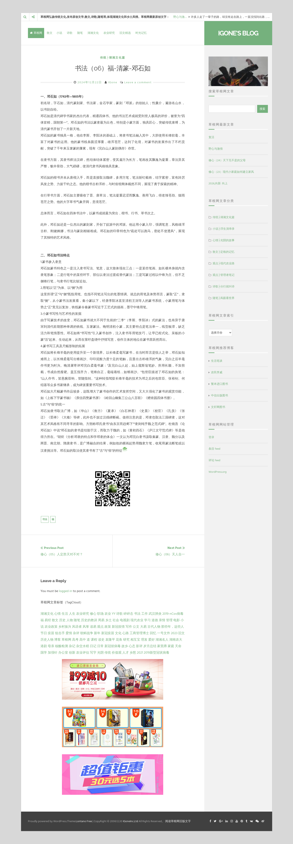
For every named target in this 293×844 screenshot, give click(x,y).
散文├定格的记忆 (223, 252)
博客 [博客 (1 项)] (57, 639)
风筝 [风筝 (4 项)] (86, 626)
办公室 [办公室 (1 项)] (63, 652)
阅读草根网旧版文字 (178, 821)
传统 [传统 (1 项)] (107, 652)
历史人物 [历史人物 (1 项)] (46, 639)
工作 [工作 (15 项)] (144, 613)
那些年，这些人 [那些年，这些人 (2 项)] (172, 626)
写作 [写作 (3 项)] (129, 626)
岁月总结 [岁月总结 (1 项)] (149, 646)
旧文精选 (125, 33)
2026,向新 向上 (218, 183)
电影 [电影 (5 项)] (176, 620)
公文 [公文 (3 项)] (136, 626)
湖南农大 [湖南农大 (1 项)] (175, 639)
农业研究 (109, 33)
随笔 (80, 33)
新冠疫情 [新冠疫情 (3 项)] (118, 626)
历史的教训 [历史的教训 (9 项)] (89, 620)
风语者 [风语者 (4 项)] (77, 626)
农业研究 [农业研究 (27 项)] (82, 613)
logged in (65, 591)
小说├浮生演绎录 (223, 228)
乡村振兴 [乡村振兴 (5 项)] (64, 626)
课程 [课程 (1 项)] (94, 639)
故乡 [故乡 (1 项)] (124, 646)
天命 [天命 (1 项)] (178, 646)
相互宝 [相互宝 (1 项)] (135, 639)
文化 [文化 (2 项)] (118, 633)
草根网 (36, 33)
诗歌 (69, 33)
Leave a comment (138, 82)
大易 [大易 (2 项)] (143, 626)
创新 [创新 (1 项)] (72, 652)
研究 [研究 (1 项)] (126, 639)
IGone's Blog (238, 33)
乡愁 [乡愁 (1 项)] (133, 652)
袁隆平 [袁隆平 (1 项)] (110, 639)
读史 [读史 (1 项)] (101, 639)
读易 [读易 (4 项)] (93, 626)
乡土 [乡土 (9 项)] (108, 620)
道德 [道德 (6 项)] (154, 620)
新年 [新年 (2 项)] (97, 633)
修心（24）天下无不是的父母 (227, 160)
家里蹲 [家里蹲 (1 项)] (162, 646)
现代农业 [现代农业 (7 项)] (136, 620)
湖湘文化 (93, 33)
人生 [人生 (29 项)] (72, 613)
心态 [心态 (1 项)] (132, 646)
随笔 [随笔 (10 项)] (77, 620)
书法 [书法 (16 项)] (137, 613)
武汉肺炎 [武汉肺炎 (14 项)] (155, 613)
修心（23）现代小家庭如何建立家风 (231, 172)
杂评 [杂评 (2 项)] (76, 633)
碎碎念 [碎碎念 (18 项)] (128, 613)
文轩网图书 (218, 407)
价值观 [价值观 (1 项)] (116, 652)
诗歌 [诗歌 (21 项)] (119, 613)
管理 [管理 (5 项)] (169, 620)
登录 (211, 437)
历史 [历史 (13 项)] (62, 620)
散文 (49, 33)
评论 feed (214, 460)
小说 (59, 33)
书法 (44, 519)
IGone (112, 82)
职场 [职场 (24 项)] (100, 613)
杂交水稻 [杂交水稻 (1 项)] (82, 646)
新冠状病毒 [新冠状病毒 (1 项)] (112, 646)
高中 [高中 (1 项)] (82, 639)
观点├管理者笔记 (223, 275)
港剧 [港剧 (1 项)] (43, 646)
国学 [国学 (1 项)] (43, 652)
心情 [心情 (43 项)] (57, 613)
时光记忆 (141, 33)
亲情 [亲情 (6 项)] (162, 620)
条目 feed (214, 448)
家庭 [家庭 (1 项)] (171, 646)
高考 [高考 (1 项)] (75, 639)
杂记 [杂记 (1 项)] (72, 646)
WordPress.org (218, 471)
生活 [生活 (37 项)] (65, 613)
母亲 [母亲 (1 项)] (51, 646)
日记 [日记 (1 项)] (93, 646)
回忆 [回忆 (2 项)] (153, 633)
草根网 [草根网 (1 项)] (66, 639)
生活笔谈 (216, 361)
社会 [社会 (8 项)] (116, 620)
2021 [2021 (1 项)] (140, 652)
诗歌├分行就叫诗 (223, 286)
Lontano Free (84, 821)
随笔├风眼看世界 (223, 298)
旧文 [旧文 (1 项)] (181, 633)
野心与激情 (216, 148)
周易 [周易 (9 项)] (101, 620)
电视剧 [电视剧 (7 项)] (125, 620)
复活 (211, 137)
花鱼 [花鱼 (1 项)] (119, 639)
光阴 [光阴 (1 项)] (100, 652)
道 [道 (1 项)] (88, 639)
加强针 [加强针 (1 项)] (53, 652)
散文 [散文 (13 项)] (55, 620)
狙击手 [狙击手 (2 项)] (60, 633)
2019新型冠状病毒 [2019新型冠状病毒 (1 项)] (156, 652)
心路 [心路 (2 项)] (125, 633)
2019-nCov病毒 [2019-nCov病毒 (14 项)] (172, 613)
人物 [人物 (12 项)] (69, 620)
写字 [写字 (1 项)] (93, 652)
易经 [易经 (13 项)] (48, 620)
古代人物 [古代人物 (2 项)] (153, 626)
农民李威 (216, 372)
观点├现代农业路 (223, 263)
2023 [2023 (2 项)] (174, 633)
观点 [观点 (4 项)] (100, 626)
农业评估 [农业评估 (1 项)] (82, 652)
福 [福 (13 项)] (42, 620)
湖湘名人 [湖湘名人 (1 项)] (162, 639)
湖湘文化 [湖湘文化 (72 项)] (46, 613)
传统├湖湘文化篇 (112, 57)
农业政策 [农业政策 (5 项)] (51, 626)
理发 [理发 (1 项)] (144, 639)
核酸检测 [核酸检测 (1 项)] (61, 646)
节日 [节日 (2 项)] (43, 633)
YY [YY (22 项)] (113, 613)
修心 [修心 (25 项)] (93, 613)
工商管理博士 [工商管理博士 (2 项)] (139, 633)
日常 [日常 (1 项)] (100, 646)
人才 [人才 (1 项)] (125, 652)
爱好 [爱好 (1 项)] (151, 639)
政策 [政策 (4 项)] (107, 626)
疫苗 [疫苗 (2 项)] (51, 633)
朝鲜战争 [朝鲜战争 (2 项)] (86, 633)
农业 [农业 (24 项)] (107, 613)
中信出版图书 (219, 395)
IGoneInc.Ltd (130, 821)
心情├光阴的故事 (223, 240)
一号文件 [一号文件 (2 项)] (163, 633)
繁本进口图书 (219, 384)
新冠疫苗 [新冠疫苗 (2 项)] (107, 633)
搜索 (262, 109)
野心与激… (180, 17)
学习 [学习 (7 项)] (147, 620)
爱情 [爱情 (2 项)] (69, 633)
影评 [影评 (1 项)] (139, 646)
